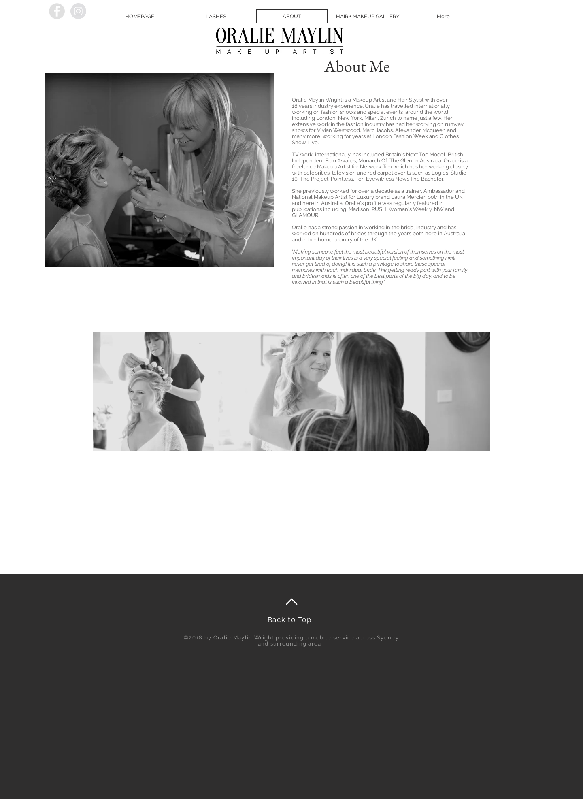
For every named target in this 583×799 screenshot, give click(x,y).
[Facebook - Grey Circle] (57, 11)
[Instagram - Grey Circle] (78, 11)
